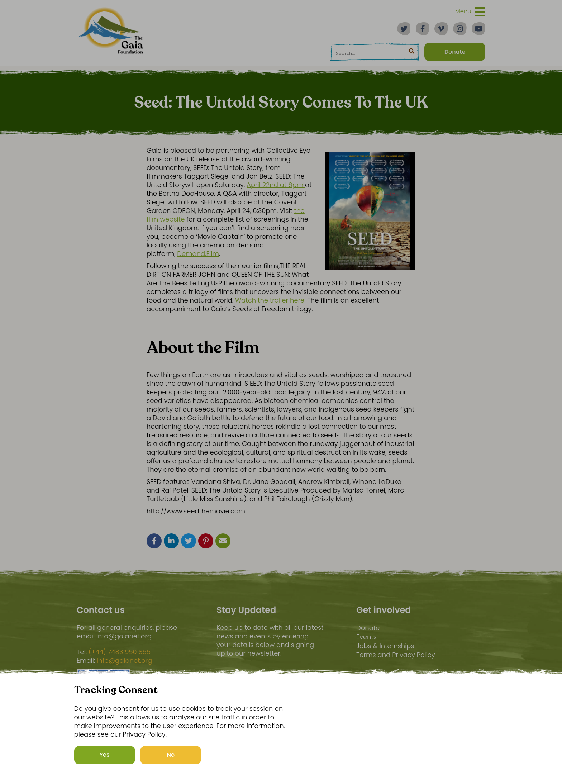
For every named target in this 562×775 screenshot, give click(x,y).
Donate (368, 627)
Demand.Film (198, 253)
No (171, 755)
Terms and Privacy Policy (395, 654)
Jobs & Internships (385, 645)
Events (366, 636)
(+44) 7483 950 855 (120, 652)
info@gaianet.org (124, 660)
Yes (105, 755)
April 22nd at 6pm (276, 184)
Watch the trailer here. (270, 300)
